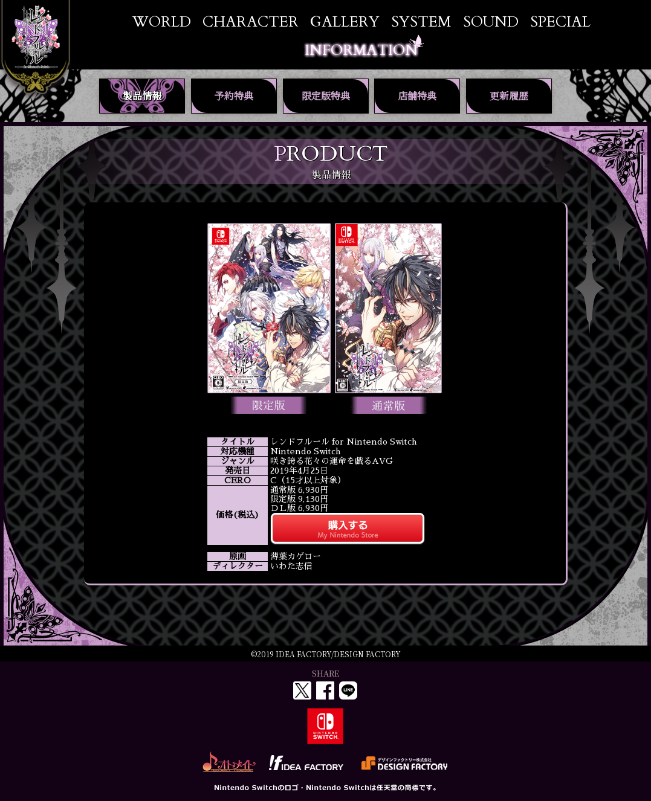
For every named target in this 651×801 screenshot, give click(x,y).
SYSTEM (421, 22)
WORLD (161, 22)
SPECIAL (560, 22)
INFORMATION (361, 50)
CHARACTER (250, 22)
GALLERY (345, 22)
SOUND (491, 22)
